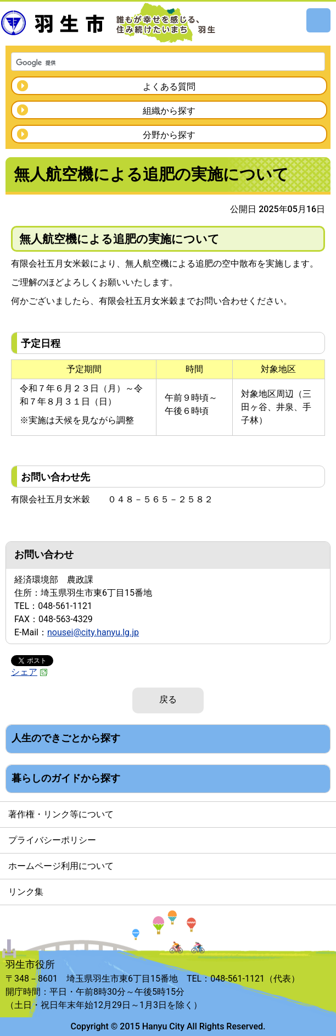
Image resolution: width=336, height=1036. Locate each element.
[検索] (154, 62)
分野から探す (169, 135)
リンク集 (25, 892)
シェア (29, 672)
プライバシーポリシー (52, 840)
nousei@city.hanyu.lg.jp (93, 632)
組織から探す (169, 111)
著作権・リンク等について (61, 814)
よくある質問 (169, 86)
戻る (168, 699)
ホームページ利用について (61, 866)
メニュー (318, 20)
